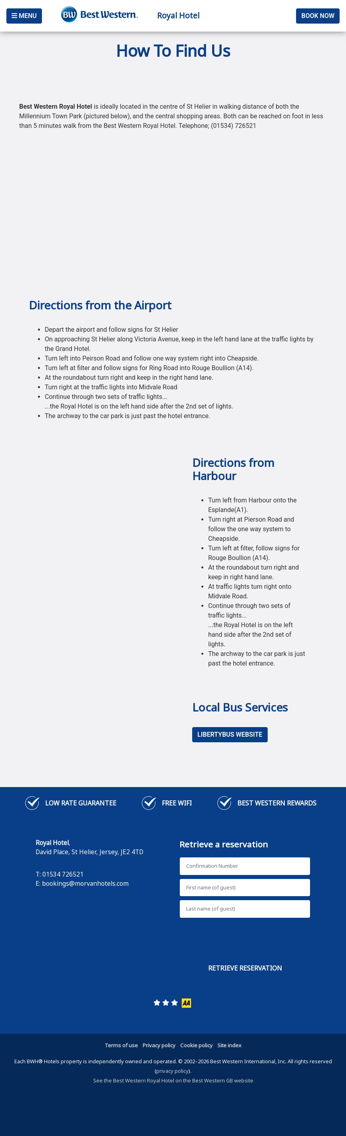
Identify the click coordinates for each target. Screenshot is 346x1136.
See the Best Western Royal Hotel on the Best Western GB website (173, 1080)
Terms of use (121, 1045)
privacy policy (172, 1070)
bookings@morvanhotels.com (85, 883)
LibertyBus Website (229, 734)
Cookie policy (196, 1045)
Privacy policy (159, 1045)
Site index (229, 1045)
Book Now (317, 16)
